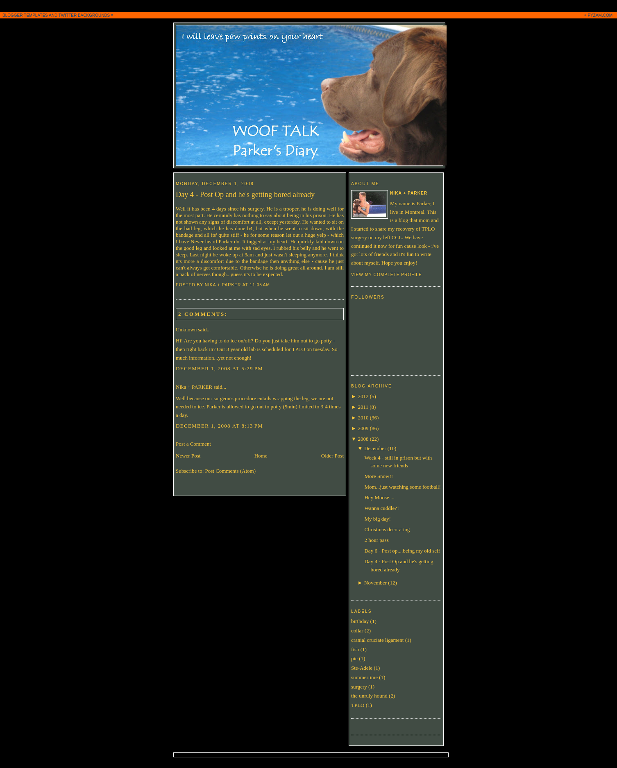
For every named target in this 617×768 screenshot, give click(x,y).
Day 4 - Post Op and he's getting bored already (245, 194)
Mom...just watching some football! (402, 487)
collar (357, 631)
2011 (363, 407)
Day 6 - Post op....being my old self (402, 551)
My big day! (377, 519)
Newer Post (188, 456)
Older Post (332, 456)
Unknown (186, 329)
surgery (359, 687)
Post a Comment (193, 444)
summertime (364, 677)
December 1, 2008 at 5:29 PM (219, 368)
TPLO (358, 705)
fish (355, 649)
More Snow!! (378, 476)
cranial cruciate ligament (377, 640)
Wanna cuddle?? (381, 508)
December (375, 448)
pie (354, 658)
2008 (363, 439)
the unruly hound (369, 696)
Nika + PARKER (194, 387)
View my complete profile (386, 274)
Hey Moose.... (379, 497)
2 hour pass (376, 540)
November (375, 583)
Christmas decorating (387, 529)
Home (261, 456)
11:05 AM (260, 285)
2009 (363, 428)
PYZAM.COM (600, 15)
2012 (363, 396)
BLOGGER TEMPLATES (25, 15)
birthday (360, 621)
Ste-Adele (361, 668)
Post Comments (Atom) (230, 471)
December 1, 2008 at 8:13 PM (219, 426)
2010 (363, 418)
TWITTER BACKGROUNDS (84, 15)
